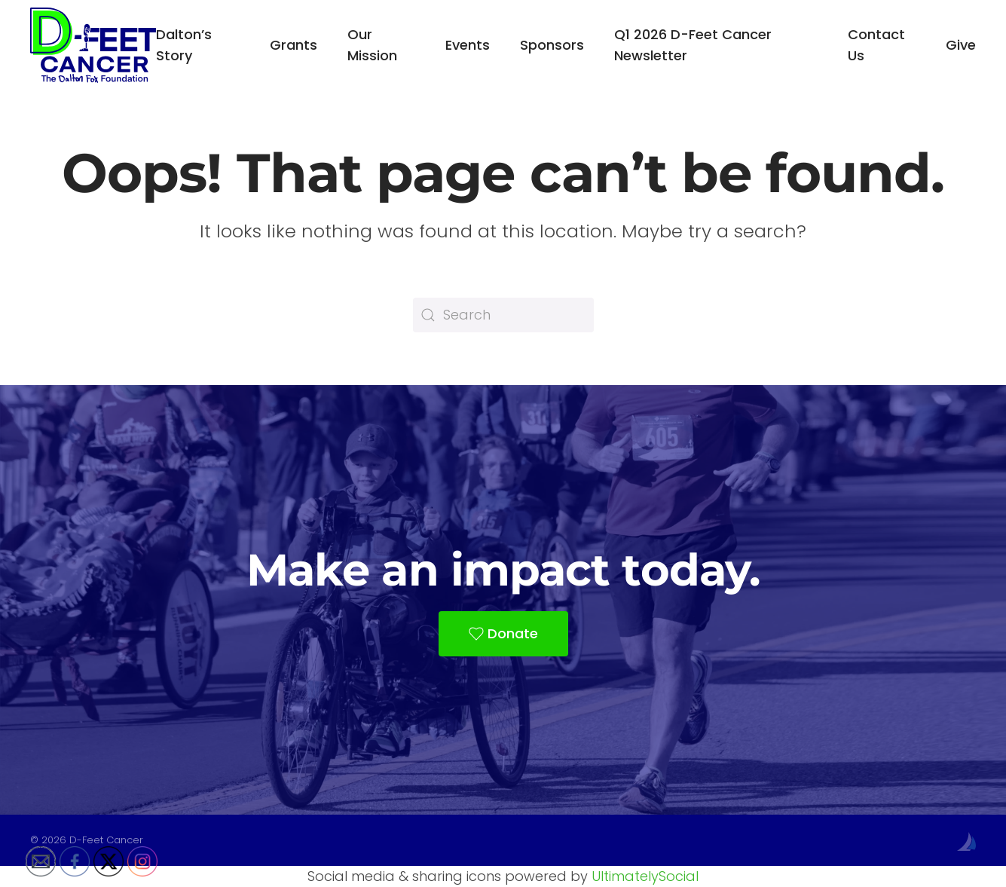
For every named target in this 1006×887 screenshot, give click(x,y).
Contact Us (876, 45)
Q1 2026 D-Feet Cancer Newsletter (693, 45)
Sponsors (552, 44)
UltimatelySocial (645, 876)
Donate (503, 633)
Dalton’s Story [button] (184, 45)
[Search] (503, 315)
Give (961, 44)
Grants (293, 44)
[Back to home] (93, 45)
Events (467, 44)
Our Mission (372, 45)
